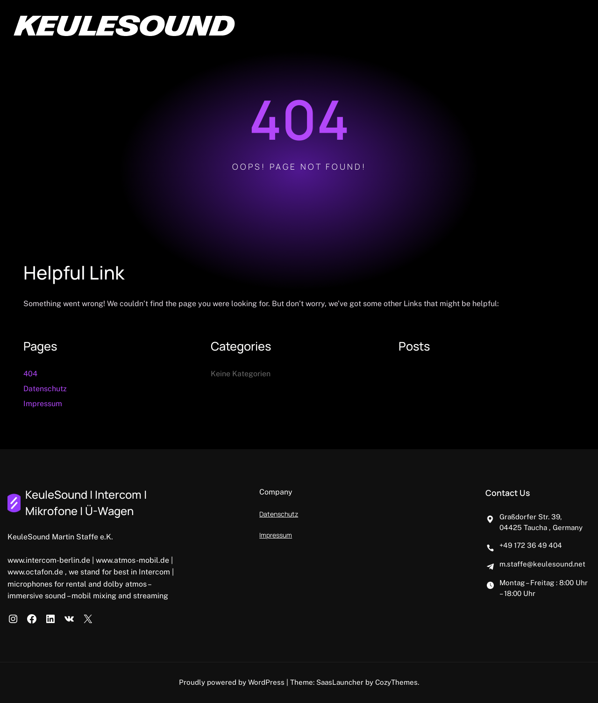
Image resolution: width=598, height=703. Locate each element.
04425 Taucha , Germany (541, 527)
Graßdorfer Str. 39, (530, 517)
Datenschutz (45, 388)
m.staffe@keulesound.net (542, 564)
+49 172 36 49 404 (530, 545)
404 (30, 373)
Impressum (42, 403)
